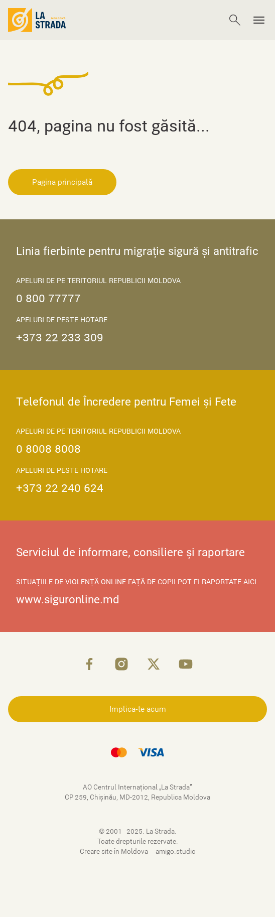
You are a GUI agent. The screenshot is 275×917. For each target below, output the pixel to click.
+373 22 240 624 (59, 488)
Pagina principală (62, 182)
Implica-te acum (137, 709)
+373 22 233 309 (59, 337)
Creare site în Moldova (115, 851)
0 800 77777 (48, 298)
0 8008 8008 (48, 449)
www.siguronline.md (67, 599)
